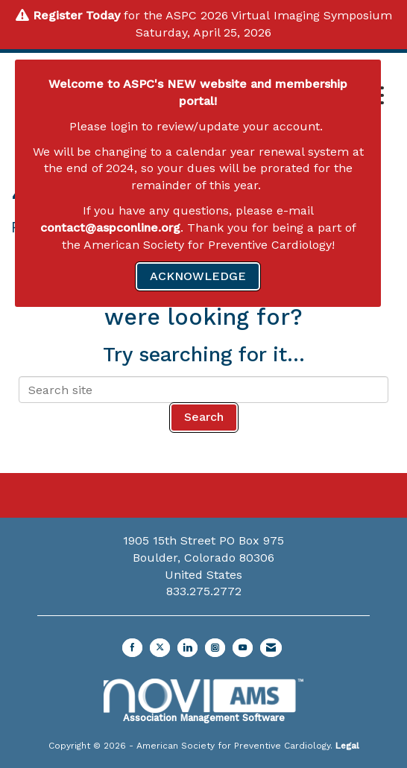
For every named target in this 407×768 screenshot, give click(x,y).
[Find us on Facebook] (132, 647)
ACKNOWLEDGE (198, 276)
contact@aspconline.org (110, 227)
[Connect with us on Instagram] (215, 647)
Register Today (76, 15)
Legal (347, 745)
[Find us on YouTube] (243, 647)
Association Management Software (203, 701)
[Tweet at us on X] (160, 647)
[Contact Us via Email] (271, 647)
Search (204, 417)
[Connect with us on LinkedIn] (187, 647)
